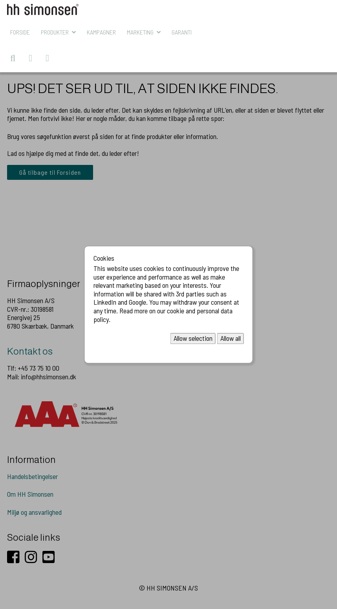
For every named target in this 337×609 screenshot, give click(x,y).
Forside (20, 32)
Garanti (182, 32)
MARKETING (140, 32)
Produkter (55, 32)
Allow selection (193, 338)
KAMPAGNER (101, 32)
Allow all (230, 338)
